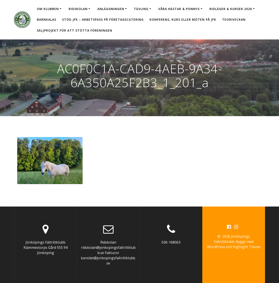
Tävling (141, 9)
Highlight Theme (246, 246)
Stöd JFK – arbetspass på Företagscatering (103, 19)
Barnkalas (46, 19)
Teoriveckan (234, 19)
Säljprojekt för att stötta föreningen (74, 30)
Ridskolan (78, 9)
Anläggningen (110, 9)
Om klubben (48, 9)
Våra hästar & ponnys (179, 9)
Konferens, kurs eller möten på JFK (183, 19)
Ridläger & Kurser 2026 (230, 9)
